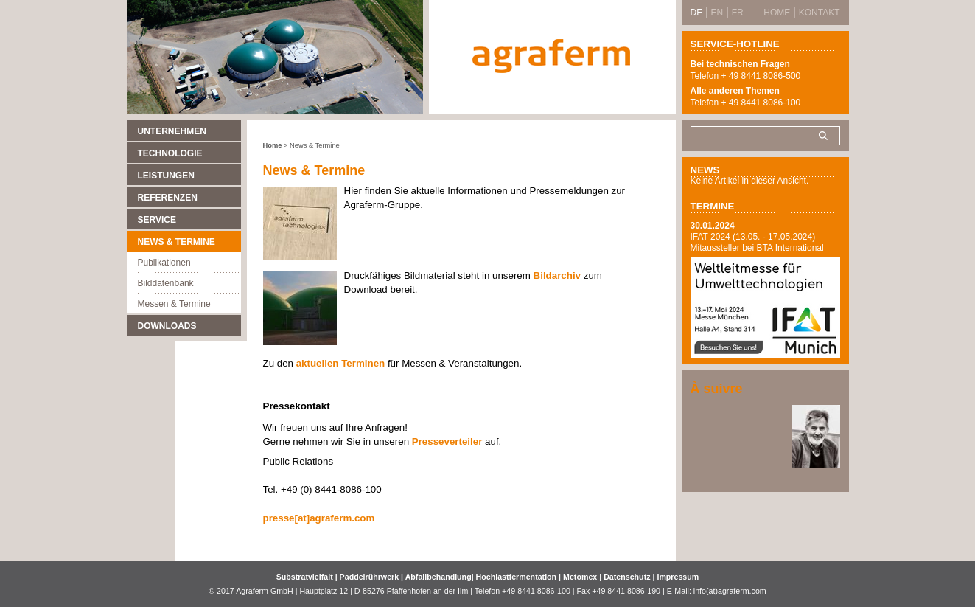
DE (697, 12)
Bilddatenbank (166, 283)
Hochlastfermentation (517, 576)
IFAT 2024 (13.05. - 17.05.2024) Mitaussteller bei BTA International (757, 242)
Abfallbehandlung (438, 576)
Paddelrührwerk (371, 576)
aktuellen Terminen (340, 363)
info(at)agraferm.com (729, 590)
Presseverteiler (447, 441)
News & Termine (176, 242)
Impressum (678, 576)
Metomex (581, 576)
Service (157, 220)
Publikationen (164, 262)
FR (738, 12)
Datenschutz (627, 576)
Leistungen (166, 175)
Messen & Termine (174, 304)
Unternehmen (172, 131)
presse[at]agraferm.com (319, 518)
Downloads (167, 326)
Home (272, 145)
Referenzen (168, 197)
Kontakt (819, 12)
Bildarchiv (557, 275)
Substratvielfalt (304, 576)
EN (717, 12)
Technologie (170, 153)
